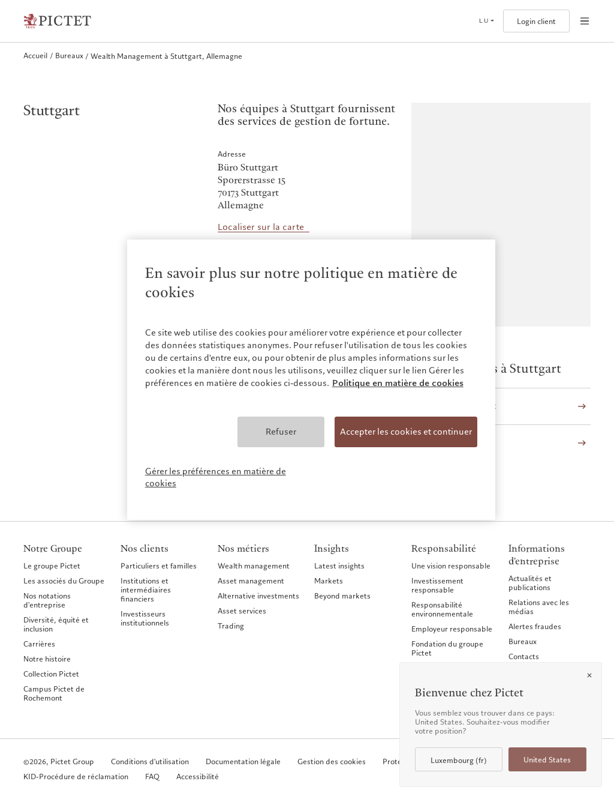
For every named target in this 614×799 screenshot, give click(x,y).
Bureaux (522, 641)
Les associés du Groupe (63, 580)
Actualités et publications (530, 582)
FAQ (152, 776)
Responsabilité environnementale (442, 609)
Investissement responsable (437, 585)
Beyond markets (342, 595)
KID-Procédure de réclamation (75, 776)
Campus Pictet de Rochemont (54, 693)
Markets (328, 580)
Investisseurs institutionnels (145, 618)
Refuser (281, 432)
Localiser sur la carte (261, 227)
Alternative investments (258, 595)
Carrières (39, 643)
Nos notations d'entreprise (47, 600)
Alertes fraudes (534, 626)
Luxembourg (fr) (459, 760)
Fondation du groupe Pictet (447, 648)
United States (547, 760)
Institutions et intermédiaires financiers (146, 589)
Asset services (242, 610)
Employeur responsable (451, 628)
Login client (536, 21)
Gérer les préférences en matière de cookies (215, 477)
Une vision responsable (450, 565)
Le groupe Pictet (51, 565)
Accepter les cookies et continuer (406, 432)
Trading (231, 625)
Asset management (251, 580)
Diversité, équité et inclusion (56, 624)
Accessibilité (197, 776)
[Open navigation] (585, 21)
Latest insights (339, 565)
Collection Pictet (51, 673)
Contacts (523, 656)
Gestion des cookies (331, 761)
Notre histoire (47, 658)
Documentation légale (243, 761)
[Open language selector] (486, 21)
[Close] (589, 675)
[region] (311, 380)
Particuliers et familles (159, 565)
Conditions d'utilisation (150, 761)
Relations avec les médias (538, 606)
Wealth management (254, 565)
